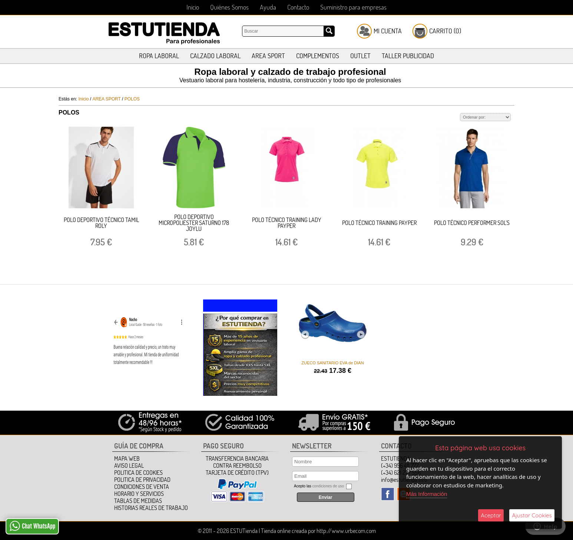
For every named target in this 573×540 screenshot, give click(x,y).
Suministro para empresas (353, 7)
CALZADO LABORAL (215, 56)
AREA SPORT (268, 56)
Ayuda (268, 7)
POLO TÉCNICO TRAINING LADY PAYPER (286, 222)
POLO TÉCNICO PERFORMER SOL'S (472, 222)
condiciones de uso (328, 486)
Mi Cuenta (388, 31)
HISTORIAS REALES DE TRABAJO (151, 507)
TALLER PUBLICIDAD (408, 56)
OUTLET (360, 56)
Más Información (426, 494)
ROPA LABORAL (159, 56)
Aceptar (491, 515)
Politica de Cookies (138, 472)
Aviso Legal (129, 465)
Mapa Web (127, 458)
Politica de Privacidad (142, 479)
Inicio (192, 7)
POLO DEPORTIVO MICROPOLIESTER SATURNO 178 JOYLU (194, 222)
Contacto (298, 7)
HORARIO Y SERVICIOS (139, 493)
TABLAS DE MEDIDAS (138, 500)
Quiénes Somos (229, 7)
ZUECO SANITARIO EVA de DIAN (332, 363)
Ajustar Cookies (532, 515)
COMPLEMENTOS (317, 56)
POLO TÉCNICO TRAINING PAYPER (379, 222)
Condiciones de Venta (141, 486)
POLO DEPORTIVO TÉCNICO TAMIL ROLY (101, 222)
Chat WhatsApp (32, 526)
